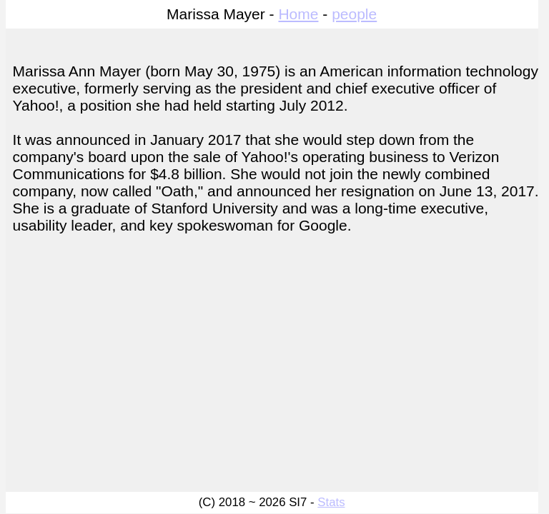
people (354, 14)
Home (298, 14)
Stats (331, 502)
